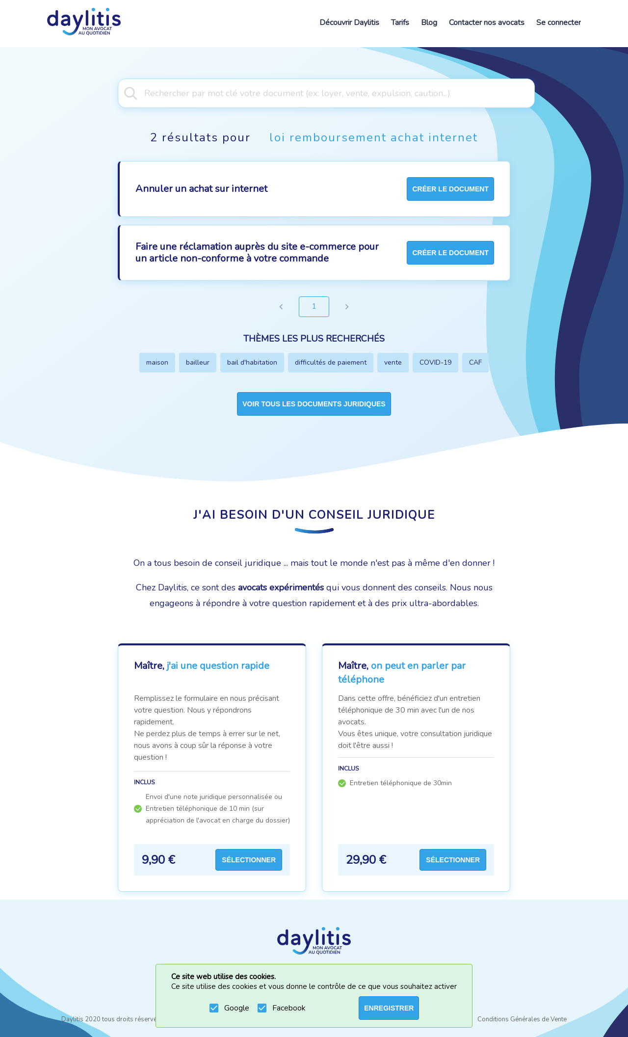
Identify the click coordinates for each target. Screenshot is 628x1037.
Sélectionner (249, 860)
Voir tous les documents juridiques (313, 404)
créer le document (450, 189)
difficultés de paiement (330, 362)
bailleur (197, 362)
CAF (475, 362)
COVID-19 (435, 362)
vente (393, 362)
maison (157, 362)
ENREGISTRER (389, 1008)
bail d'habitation (252, 362)
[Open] (530, 92)
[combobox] (314, 92)
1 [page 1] (314, 307)
